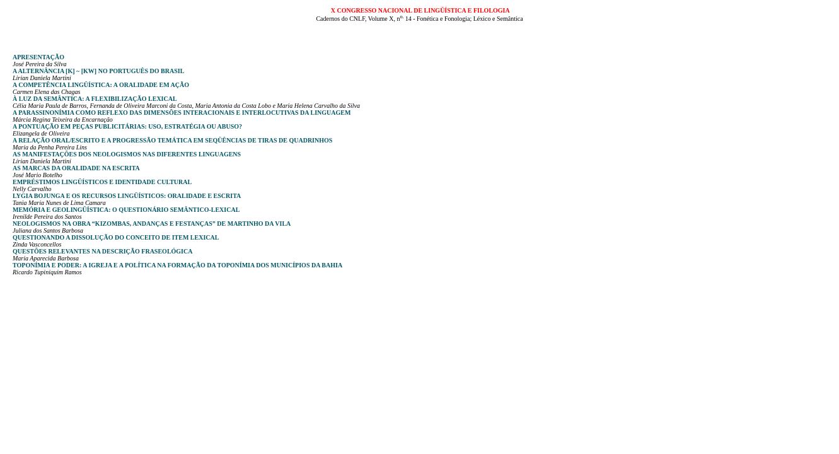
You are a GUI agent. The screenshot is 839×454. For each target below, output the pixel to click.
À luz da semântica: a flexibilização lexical (95, 98)
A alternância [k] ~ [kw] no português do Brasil (98, 70)
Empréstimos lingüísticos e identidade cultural (102, 181)
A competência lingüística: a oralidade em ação (101, 84)
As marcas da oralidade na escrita (76, 168)
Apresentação (38, 57)
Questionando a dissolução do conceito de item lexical (116, 237)
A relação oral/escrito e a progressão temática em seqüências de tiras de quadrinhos (172, 140)
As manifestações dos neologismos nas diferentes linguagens (127, 154)
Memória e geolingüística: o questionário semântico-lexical (126, 209)
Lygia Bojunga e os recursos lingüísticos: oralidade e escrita (127, 195)
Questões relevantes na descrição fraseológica (102, 251)
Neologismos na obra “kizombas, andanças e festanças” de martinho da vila (152, 223)
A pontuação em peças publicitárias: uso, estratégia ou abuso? (127, 126)
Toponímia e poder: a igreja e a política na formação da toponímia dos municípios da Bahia (177, 265)
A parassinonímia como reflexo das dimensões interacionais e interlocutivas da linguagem (181, 112)
